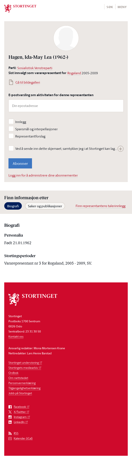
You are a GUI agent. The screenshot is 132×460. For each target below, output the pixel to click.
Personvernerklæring (22, 383)
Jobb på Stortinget (20, 393)
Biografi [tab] (13, 206)
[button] (109, 6)
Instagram (20, 417)
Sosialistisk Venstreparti (34, 68)
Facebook (20, 406)
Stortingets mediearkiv (23, 368)
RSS (16, 433)
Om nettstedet (18, 378)
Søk (110, 7)
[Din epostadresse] (66, 106)
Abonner (20, 163)
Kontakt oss (16, 336)
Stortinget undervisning (23, 362)
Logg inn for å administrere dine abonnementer (43, 175)
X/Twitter (20, 412)
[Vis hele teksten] (121, 149)
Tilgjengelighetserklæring (24, 388)
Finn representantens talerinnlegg (100, 205)
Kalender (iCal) (23, 438)
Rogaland (74, 73)
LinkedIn (19, 422)
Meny (122, 7)
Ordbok (13, 373)
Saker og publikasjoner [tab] (45, 206)
